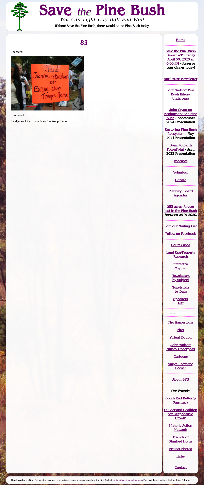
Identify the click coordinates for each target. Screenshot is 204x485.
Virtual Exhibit (181, 337)
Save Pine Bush (102, 10)
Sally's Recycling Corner (180, 366)
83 (84, 42)
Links (180, 456)
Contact (181, 468)
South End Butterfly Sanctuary (180, 400)
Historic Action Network (180, 428)
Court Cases (180, 245)
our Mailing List (184, 226)
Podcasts (180, 161)
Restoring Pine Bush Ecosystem (181, 131)
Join (168, 226)
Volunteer (180, 172)
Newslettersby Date (181, 289)
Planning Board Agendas (181, 193)
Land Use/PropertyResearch (180, 254)
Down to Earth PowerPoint (179, 147)
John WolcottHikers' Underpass (180, 347)
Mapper (181, 268)
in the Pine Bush (180, 209)
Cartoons (181, 356)
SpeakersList (180, 301)
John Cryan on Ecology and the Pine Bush (180, 114)
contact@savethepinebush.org (127, 480)
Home (180, 40)
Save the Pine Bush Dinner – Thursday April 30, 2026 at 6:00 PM (181, 57)
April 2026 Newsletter (180, 79)
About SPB (180, 379)
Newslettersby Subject (181, 278)
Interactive (180, 264)
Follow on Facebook (180, 234)
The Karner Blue (180, 322)
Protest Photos (180, 449)
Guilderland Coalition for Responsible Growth (180, 414)
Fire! (180, 330)
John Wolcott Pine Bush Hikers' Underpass (181, 94)
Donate (180, 180)
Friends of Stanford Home (180, 439)
